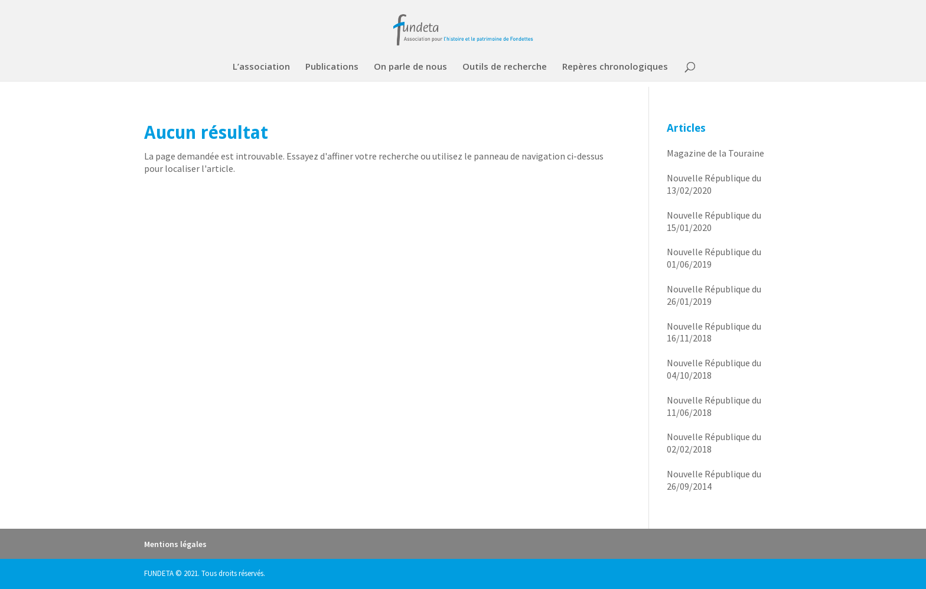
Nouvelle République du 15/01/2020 (714, 221)
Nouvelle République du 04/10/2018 (714, 369)
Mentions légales (175, 544)
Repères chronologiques (615, 67)
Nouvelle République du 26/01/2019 (714, 295)
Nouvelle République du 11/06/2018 (714, 406)
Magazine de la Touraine (715, 153)
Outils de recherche (504, 67)
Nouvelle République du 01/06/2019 (714, 258)
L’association (261, 67)
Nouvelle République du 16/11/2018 (714, 332)
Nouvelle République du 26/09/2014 (714, 480)
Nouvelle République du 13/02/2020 (714, 184)
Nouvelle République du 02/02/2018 (714, 443)
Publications (331, 67)
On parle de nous (410, 67)
